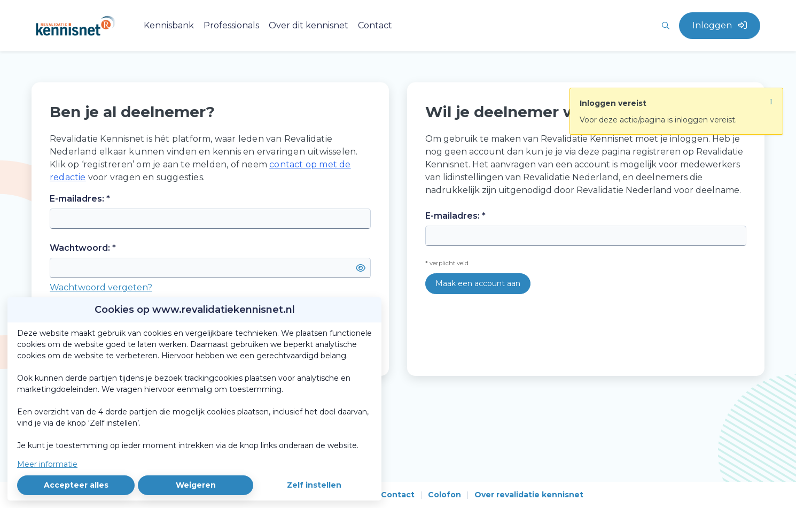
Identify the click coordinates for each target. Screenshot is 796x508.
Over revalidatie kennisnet (528, 494)
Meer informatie (47, 464)
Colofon (444, 494)
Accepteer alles (76, 485)
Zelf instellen (314, 485)
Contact (398, 494)
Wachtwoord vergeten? (101, 287)
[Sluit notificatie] (771, 99)
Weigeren (196, 485)
